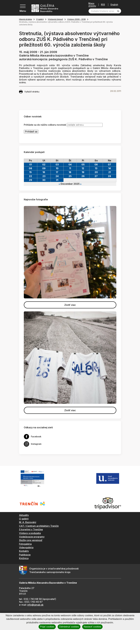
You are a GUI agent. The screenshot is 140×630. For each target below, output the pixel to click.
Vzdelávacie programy (31, 536)
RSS (103, 4)
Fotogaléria (25, 543)
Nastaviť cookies (92, 626)
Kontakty (24, 551)
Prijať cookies (47, 626)
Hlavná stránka (25, 19)
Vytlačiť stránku (29, 91)
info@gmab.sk (35, 604)
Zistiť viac (70, 304)
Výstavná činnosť (55, 19)
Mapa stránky (92, 4)
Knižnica (24, 558)
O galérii (40, 19)
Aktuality (24, 515)
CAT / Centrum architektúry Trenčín (39, 525)
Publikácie (25, 554)
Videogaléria (26, 547)
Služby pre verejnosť (30, 540)
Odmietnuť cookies (69, 626)
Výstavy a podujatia (30, 533)
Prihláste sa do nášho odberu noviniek (45, 124)
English (114, 4)
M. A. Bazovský (27, 522)
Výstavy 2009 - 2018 (76, 19)
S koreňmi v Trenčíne (31, 529)
